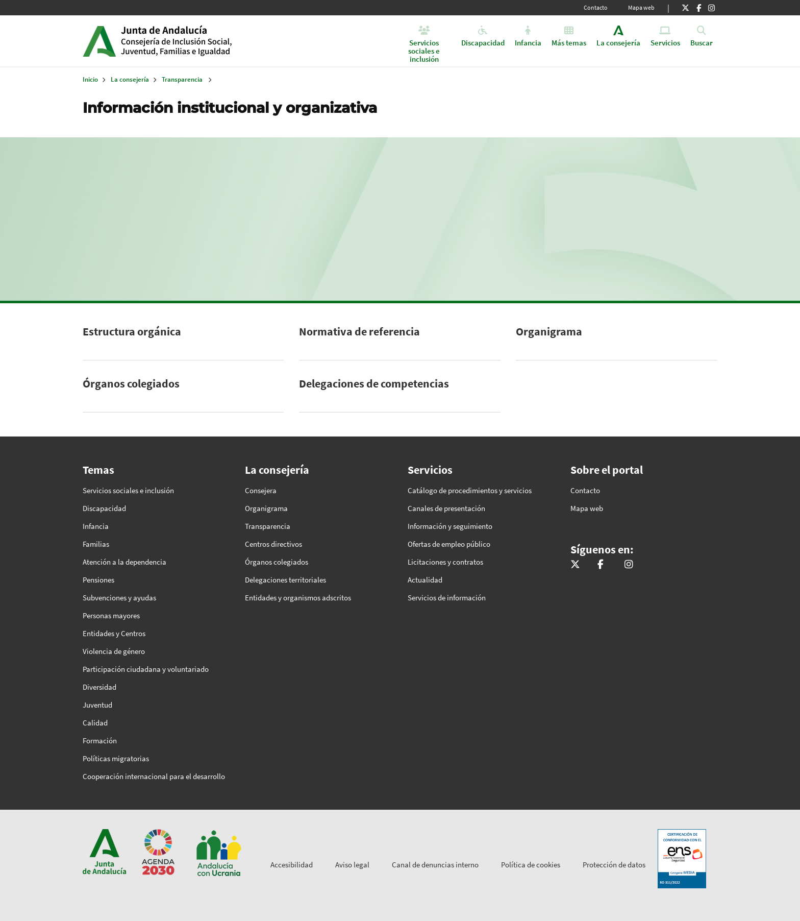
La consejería (130, 79)
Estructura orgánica (132, 331)
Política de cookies (530, 864)
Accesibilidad (291, 864)
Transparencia (182, 79)
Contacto (596, 7)
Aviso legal (352, 864)
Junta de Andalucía (99, 40)
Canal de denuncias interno (435, 864)
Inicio (199, 40)
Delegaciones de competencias (374, 383)
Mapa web (641, 7)
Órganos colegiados (131, 383)
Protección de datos (614, 864)
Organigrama (549, 331)
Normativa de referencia (359, 331)
